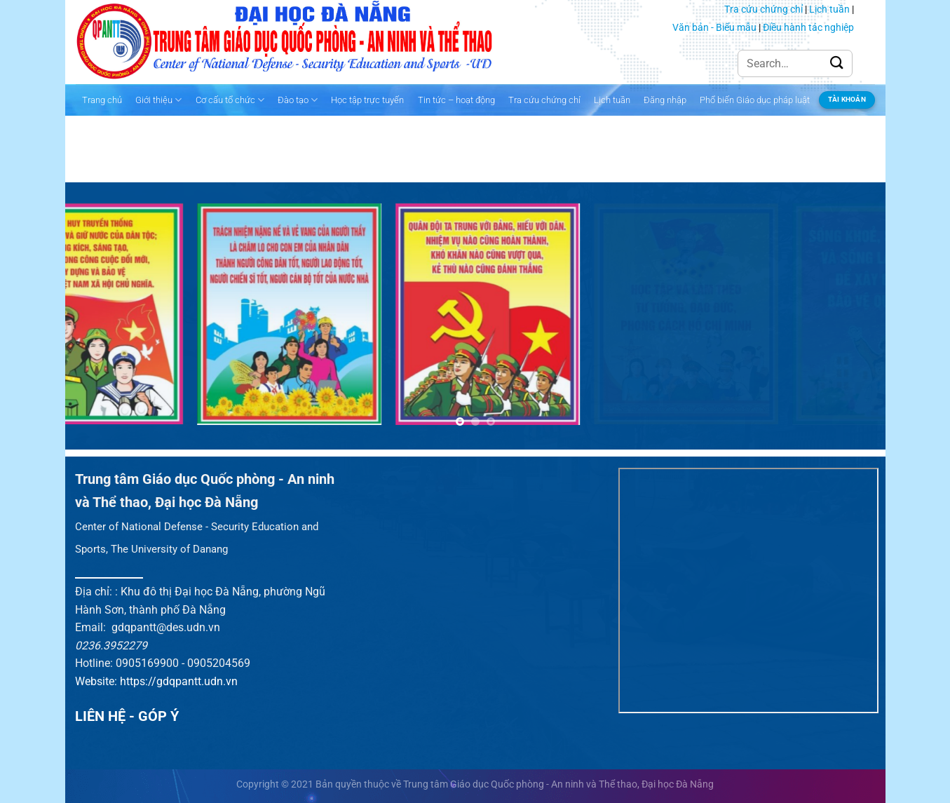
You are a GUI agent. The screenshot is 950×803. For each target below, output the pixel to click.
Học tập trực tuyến (367, 100)
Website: (97, 681)
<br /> (748, 590)
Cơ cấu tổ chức (230, 100)
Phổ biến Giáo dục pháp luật (755, 100)
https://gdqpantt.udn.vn (179, 681)
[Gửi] (837, 63)
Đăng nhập (665, 100)
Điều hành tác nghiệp (808, 27)
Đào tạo (298, 100)
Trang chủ (102, 100)
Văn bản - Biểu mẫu (714, 27)
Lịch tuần (829, 9)
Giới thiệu (158, 100)
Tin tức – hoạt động (456, 100)
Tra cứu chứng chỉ (763, 9)
